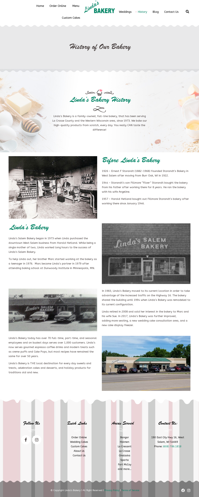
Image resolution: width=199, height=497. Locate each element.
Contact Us (171, 12)
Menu (75, 6)
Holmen (124, 441)
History (142, 12)
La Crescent (124, 446)
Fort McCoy (124, 464)
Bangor (124, 437)
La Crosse (124, 450)
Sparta (124, 460)
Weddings (125, 12)
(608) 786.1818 (172, 446)
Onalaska (124, 455)
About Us (79, 450)
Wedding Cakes (79, 441)
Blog (156, 12)
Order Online (57, 6)
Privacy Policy (111, 490)
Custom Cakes (71, 17)
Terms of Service (130, 490)
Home (40, 6)
